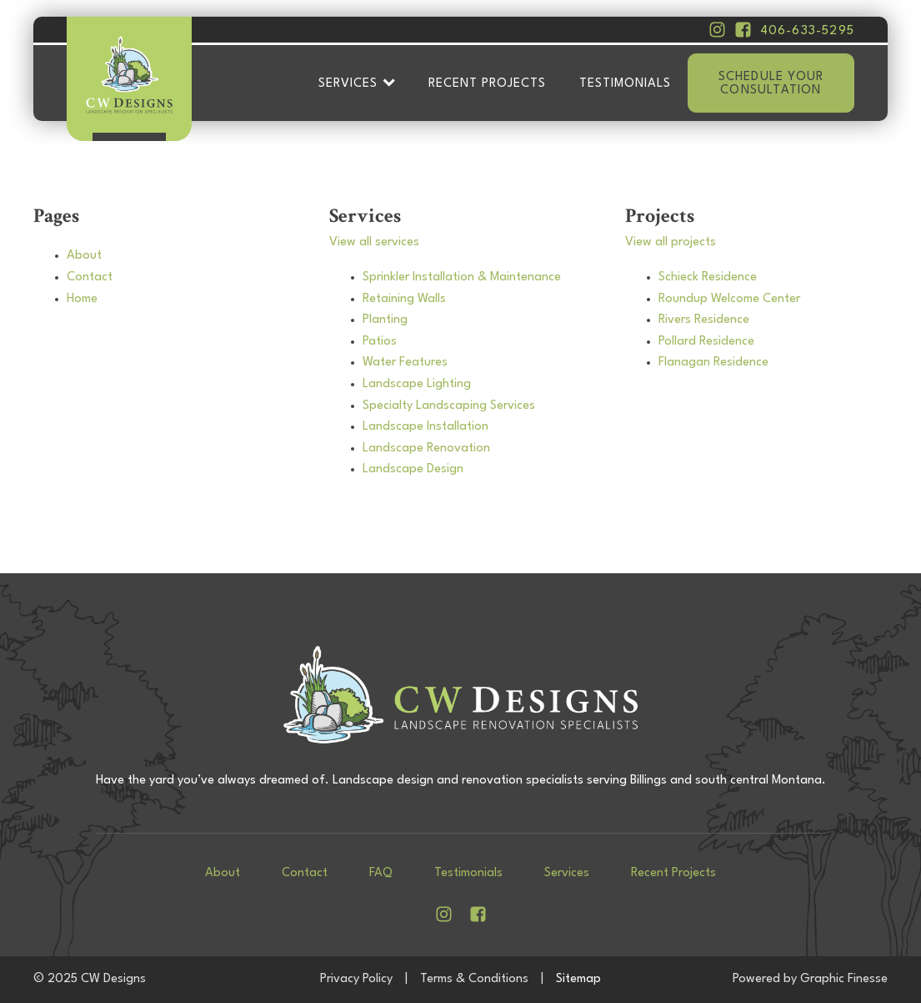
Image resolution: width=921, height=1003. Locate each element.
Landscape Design (413, 469)
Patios (380, 341)
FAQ (381, 873)
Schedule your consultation (771, 84)
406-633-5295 (807, 31)
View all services (374, 242)
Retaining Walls (404, 299)
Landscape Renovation (426, 448)
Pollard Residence (706, 341)
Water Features (405, 362)
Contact (90, 277)
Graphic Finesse (844, 979)
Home (82, 299)
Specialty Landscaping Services (449, 406)
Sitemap (578, 979)
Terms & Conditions (474, 979)
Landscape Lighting (417, 384)
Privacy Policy (356, 979)
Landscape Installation (425, 427)
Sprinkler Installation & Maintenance (462, 277)
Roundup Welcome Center (729, 299)
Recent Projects (487, 84)
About (84, 255)
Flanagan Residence (713, 362)
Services (356, 84)
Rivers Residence (703, 320)
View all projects (670, 242)
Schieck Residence (707, 277)
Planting (385, 320)
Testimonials (625, 84)
